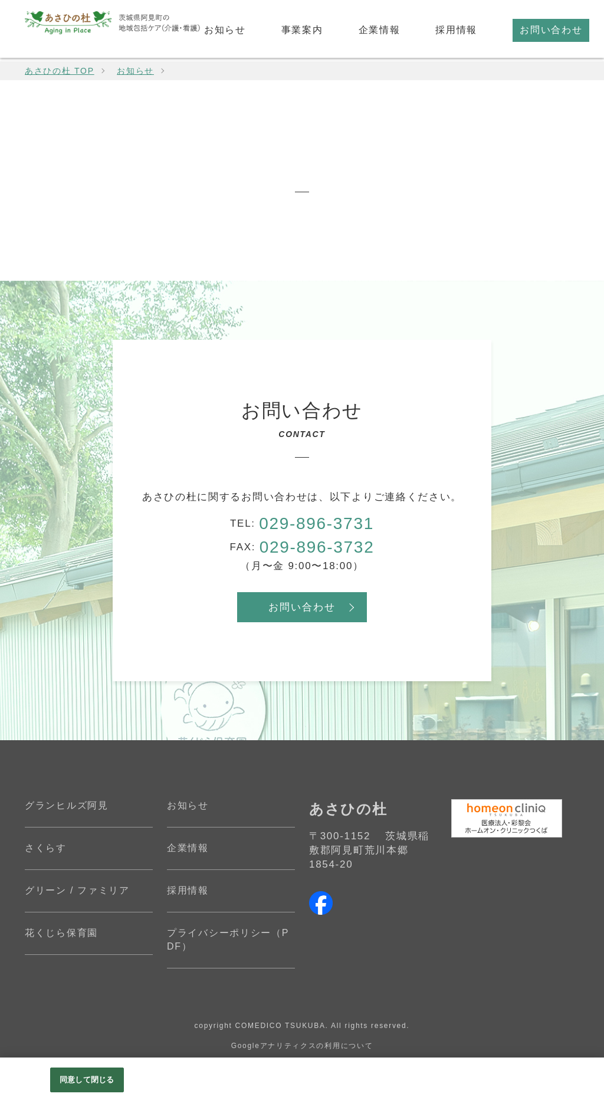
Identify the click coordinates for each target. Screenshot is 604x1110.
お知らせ (135, 70)
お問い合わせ (302, 607)
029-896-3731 (316, 523)
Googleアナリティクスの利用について (302, 1046)
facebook (321, 903)
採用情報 (188, 890)
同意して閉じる (87, 1079)
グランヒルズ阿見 (67, 805)
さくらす (46, 848)
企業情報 (188, 848)
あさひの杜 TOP (59, 70)
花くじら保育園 (61, 933)
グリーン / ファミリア (77, 890)
